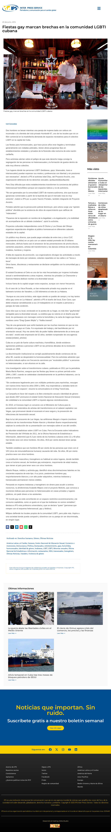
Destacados (39, 546)
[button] (7, 527)
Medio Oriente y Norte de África (90, 783)
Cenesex (31, 543)
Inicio (44, 770)
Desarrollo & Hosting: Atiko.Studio (55, 821)
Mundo (80, 787)
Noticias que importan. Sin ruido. (55, 710)
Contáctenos (11, 773)
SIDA (51, 551)
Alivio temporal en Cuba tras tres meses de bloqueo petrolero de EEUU (30, 676)
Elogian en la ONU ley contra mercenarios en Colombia (93, 242)
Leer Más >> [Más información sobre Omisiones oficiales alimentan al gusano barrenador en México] (91, 194)
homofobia (66, 546)
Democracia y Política (24, 546)
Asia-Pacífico (83, 777)
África (80, 767)
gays (59, 546)
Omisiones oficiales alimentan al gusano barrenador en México (93, 184)
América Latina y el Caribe (17, 543)
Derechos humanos (25, 538)
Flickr (44, 780)
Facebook (45, 777)
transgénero (69, 551)
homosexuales (12, 548)
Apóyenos (10, 777)
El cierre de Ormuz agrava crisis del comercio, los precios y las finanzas (75, 629)
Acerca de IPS (11, 767)
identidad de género (26, 548)
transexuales (58, 551)
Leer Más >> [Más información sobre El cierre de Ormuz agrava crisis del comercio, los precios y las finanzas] (61, 633)
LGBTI (50, 548)
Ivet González (11, 124)
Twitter (45, 773)
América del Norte (85, 773)
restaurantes (43, 551)
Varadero (24, 554)
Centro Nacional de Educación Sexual (50, 543)
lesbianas (38, 548)
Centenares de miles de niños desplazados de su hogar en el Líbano (103, 209)
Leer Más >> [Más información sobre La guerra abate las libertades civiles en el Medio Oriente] (12, 633)
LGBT (45, 548)
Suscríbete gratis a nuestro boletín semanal (55, 720)
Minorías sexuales (60, 548)
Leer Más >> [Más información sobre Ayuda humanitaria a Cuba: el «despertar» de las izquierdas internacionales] (101, 194)
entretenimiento (50, 546)
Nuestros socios (12, 770)
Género (36, 538)
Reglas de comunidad (50, 783)
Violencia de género (36, 554)
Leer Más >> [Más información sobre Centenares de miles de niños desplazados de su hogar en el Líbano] (101, 219)
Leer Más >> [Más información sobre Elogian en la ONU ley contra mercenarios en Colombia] (91, 252)
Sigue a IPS (46, 767)
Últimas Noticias (46, 538)
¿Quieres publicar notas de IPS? (18, 780)
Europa (80, 780)
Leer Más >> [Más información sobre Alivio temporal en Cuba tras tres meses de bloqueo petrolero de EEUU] (12, 680)
